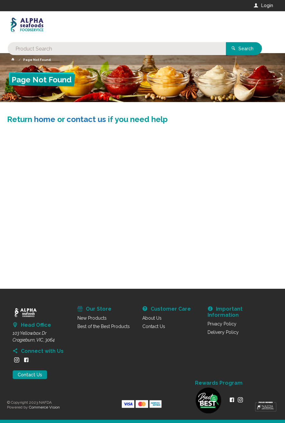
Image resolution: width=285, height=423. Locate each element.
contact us (86, 119)
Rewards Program (219, 383)
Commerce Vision (44, 407)
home (44, 119)
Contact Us (30, 374)
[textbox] (116, 25)
